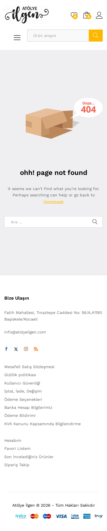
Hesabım (12, 440)
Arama (96, 36)
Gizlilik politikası (20, 374)
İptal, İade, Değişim (23, 391)
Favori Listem (17, 448)
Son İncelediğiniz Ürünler (29, 456)
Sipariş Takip (16, 464)
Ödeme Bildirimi (20, 415)
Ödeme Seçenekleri (23, 399)
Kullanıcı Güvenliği (22, 383)
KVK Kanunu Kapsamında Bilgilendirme (42, 423)
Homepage (53, 201)
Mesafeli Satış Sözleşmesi (29, 366)
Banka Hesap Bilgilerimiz (28, 407)
